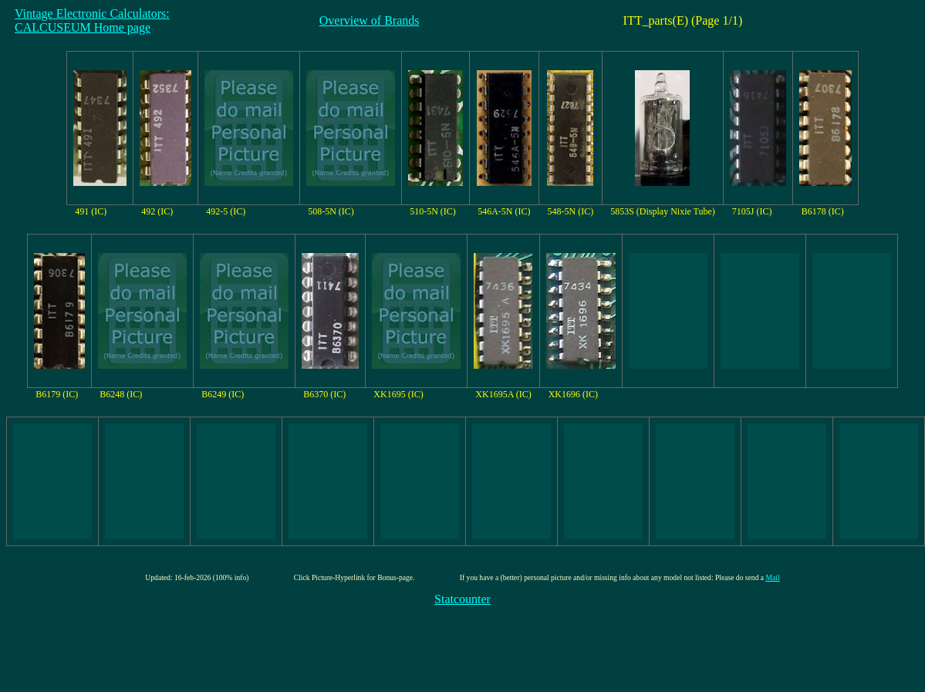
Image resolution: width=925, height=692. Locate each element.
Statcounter (462, 599)
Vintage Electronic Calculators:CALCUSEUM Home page (92, 20)
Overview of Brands (369, 20)
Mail (773, 577)
